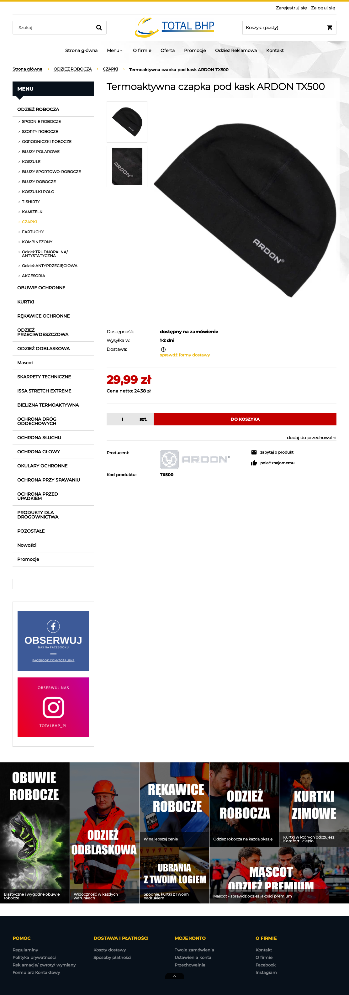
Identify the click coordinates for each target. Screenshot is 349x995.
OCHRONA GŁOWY (38, 452)
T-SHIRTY (31, 201)
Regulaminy (25, 949)
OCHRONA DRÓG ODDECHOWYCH (36, 421)
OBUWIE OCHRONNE (41, 288)
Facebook (266, 964)
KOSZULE (31, 161)
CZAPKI (29, 221)
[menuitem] (81, 50)
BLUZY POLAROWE (41, 151)
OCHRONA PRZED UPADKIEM (37, 496)
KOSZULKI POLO (38, 191)
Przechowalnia (190, 964)
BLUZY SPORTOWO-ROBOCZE (51, 171)
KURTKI (25, 302)
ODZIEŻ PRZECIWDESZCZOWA (42, 332)
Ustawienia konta (193, 957)
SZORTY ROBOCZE (40, 131)
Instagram (266, 972)
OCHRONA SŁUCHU (39, 437)
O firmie (264, 957)
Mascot (25, 363)
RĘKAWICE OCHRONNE (43, 316)
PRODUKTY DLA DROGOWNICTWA (37, 515)
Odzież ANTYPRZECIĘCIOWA (49, 265)
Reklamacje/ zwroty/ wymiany (44, 964)
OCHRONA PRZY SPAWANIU (48, 480)
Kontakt (264, 949)
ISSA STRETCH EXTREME (44, 391)
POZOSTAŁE (31, 531)
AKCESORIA (33, 275)
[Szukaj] (99, 27)
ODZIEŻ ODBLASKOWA (43, 348)
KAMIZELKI (33, 211)
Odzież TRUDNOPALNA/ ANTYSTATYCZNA (45, 254)
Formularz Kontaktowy (36, 972)
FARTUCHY (33, 231)
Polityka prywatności (34, 957)
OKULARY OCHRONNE (42, 466)
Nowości (26, 545)
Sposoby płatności (112, 957)
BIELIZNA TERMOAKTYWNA (48, 405)
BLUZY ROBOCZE (39, 181)
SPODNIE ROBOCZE (41, 121)
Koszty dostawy (109, 949)
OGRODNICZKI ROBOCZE (46, 141)
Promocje (28, 559)
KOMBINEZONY (37, 242)
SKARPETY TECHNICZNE (44, 377)
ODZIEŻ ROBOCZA (38, 109)
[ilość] (121, 419)
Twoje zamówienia (194, 949)
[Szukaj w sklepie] (53, 27)
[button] (272, 452)
